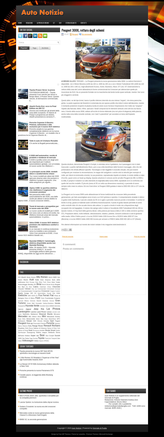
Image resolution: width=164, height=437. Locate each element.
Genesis (32, 301)
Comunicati (50, 289)
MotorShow (52, 319)
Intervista (57, 306)
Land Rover (41, 312)
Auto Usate (56, 282)
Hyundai (29, 305)
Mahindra (26, 314)
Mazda (50, 314)
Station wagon (41, 332)
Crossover (45, 291)
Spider (58, 330)
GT (54, 23)
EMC (29, 295)
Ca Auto (29, 287)
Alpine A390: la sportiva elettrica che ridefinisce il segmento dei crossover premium (43, 190)
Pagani (57, 321)
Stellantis (51, 332)
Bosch (44, 284)
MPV (58, 319)
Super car (35, 335)
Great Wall (31, 303)
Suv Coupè (50, 335)
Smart (53, 330)
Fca (40, 295)
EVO (33, 295)
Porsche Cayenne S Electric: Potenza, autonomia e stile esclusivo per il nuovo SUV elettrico (44, 125)
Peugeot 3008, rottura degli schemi (82, 30)
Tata (23, 338)
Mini (44, 316)
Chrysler (21, 289)
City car (34, 289)
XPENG (46, 341)
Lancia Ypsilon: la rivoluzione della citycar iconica (39, 402)
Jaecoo (20, 309)
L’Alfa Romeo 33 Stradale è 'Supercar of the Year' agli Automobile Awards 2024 (39, 359)
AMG (55, 277)
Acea (28, 277)
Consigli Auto (36, 291)
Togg (31, 338)
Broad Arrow (51, 284)
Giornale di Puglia (100, 428)
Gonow (51, 301)
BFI (35, 284)
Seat (30, 330)
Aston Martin (23, 280)
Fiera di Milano (30, 298)
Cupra (52, 291)
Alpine (51, 277)
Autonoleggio (22, 284)
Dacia (20, 293)
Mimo (39, 316)
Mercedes (22, 316)
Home (20, 23)
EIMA (58, 293)
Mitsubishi (50, 316)
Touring (35, 338)
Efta (54, 293)
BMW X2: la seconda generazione (33, 419)
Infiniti (51, 306)
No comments (87, 34)
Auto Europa (30, 282)
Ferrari (46, 295)
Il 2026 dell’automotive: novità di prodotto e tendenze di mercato (43, 156)
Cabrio (35, 287)
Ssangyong (31, 332)
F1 (37, 295)
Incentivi (42, 306)
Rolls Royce (29, 328)
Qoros (20, 326)
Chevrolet (56, 287)
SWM (20, 338)
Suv (60, 23)
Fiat (51, 295)
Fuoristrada (49, 298)
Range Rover (37, 326)
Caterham (43, 287)
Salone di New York (53, 328)
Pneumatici (36, 323)
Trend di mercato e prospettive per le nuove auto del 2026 (44, 207)
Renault (47, 325)
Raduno (25, 326)
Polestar (43, 323)
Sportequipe (22, 332)
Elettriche (22, 295)
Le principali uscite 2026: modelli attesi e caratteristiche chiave (43, 173)
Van (58, 338)
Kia (42, 309)
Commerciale (42, 289)
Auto (37, 280)
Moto (23, 319)
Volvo (36, 341)
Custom (57, 291)
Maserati (42, 314)
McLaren (57, 314)
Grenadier (39, 303)
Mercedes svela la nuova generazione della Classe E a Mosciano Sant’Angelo (37, 414)
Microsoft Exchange (106, 434)
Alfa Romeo (42, 277)
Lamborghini (24, 312)
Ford (37, 298)
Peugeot (22, 323)
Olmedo (39, 321)
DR (32, 293)
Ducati (49, 293)
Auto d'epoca (45, 280)
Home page (104, 236)
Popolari (24, 48)
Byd (23, 287)
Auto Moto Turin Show (43, 282)
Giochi (39, 301)
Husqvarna (21, 306)
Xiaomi (41, 341)
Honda (57, 303)
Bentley (30, 284)
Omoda (46, 321)
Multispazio (21, 321)
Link (58, 312)
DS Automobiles (40, 293)
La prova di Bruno (43, 23)
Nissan (29, 321)
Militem (34, 316)
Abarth (23, 277)
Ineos (47, 306)
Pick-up (30, 323)
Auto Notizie (76, 428)
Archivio (45, 48)
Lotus (20, 314)
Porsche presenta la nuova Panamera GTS (37, 370)
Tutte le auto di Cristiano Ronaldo (43, 141)
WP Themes (66, 434)
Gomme (45, 301)
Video (20, 341)
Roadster (21, 328)
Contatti (84, 23)
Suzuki (57, 335)
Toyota (41, 338)
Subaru (27, 335)
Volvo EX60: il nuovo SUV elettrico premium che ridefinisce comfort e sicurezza (44, 225)
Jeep (36, 309)
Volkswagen (28, 340)
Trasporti (54, 338)
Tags (34, 48)
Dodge (26, 293)
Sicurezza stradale (39, 330)
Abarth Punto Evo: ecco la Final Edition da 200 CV (42, 107)
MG (30, 316)
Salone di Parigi (23, 330)
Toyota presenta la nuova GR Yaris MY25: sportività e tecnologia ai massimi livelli (36, 352)
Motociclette (31, 319)
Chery (49, 287)
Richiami (56, 325)
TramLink (48, 338)
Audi (31, 279)
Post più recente (67, 236)
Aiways (33, 277)
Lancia (33, 312)
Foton (43, 298)
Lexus (49, 312)
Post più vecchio (139, 236)
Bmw (39, 284)
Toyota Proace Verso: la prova (42, 90)
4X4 (19, 277)
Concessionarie (26, 291)
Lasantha (82, 434)
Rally (30, 326)
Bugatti (57, 284)
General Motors (23, 301)
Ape (58, 277)
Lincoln (54, 312)
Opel (52, 321)
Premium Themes (92, 434)
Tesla (27, 338)
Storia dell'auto (71, 23)
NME (34, 321)
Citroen (28, 289)
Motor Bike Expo (42, 319)
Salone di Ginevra (40, 328)
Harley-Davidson (48, 303)
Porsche (50, 323)
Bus (19, 287)
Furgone (57, 298)
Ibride (36, 305)
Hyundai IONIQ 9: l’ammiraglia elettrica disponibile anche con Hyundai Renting (42, 243)
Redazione (29, 23)
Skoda (47, 330)
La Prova (53, 308)
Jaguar (28, 309)
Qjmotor (57, 323)
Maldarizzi (34, 314)
